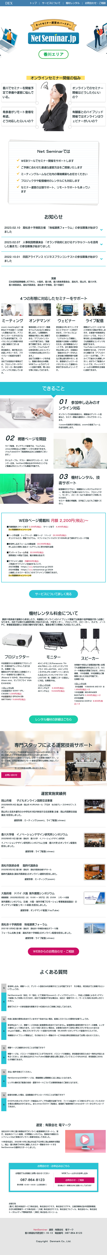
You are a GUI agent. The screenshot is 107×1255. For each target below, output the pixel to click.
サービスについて (51, 3)
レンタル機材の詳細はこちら (53, 719)
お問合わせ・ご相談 (95, 3)
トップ (33, 3)
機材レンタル (73, 3)
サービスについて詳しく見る (53, 594)
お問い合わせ (11, 775)
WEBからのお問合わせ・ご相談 (53, 951)
